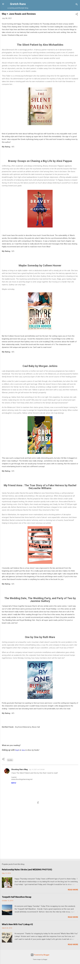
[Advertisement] (40, 838)
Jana (23, 750)
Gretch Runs (18, 4)
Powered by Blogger (40, 955)
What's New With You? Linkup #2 (17, 924)
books (10, 760)
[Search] (76, 4)
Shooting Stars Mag (19, 769)
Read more (73, 890)
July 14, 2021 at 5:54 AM (36, 769)
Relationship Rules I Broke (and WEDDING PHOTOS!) (27, 869)
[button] (76, 14)
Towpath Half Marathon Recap (16, 897)
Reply (13, 783)
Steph (17, 750)
